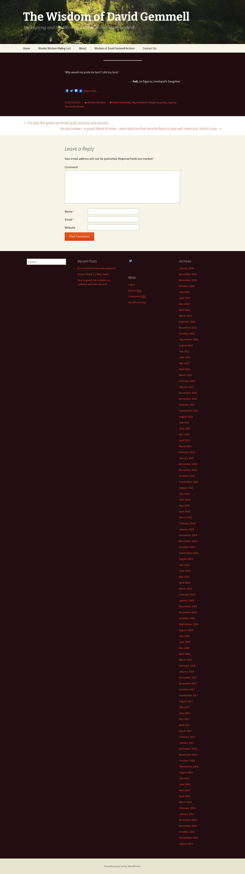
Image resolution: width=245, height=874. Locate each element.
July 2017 (184, 707)
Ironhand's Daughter (147, 102)
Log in (131, 284)
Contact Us (149, 48)
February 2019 (187, 594)
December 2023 (188, 274)
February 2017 (187, 737)
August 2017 (186, 701)
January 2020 (186, 529)
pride (163, 102)
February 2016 (187, 808)
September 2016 (188, 766)
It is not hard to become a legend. (97, 268)
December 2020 (188, 464)
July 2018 (184, 636)
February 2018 (187, 665)
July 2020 (184, 493)
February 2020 (187, 523)
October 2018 (187, 618)
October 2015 (187, 831)
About (82, 48)
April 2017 (184, 725)
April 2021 (184, 440)
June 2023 (184, 298)
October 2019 (187, 547)
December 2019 (188, 535)
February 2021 (187, 452)
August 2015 (186, 843)
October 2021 (187, 404)
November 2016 (188, 754)
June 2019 (184, 570)
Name (69, 211)
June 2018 (184, 642)
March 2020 (185, 517)
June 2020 (184, 499)
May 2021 (184, 434)
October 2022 (187, 333)
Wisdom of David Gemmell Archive (115, 48)
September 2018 (188, 624)
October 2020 (187, 476)
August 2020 (186, 487)
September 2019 (188, 553)
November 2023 (188, 280)
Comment (71, 167)
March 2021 (185, 446)
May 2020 (184, 505)
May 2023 (184, 304)
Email (69, 219)
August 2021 (186, 416)
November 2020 (188, 470)
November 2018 (188, 612)
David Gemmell (120, 102)
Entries (134, 290)
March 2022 (185, 375)
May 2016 (184, 790)
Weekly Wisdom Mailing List (54, 48)
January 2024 (186, 268)
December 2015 (188, 820)
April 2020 (184, 511)
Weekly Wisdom (96, 102)
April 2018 (184, 654)
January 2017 (186, 742)
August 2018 (186, 630)
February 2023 (187, 321)
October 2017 (187, 689)
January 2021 (186, 458)
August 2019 (186, 559)
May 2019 (184, 576)
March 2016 (185, 802)
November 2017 (188, 683)
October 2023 (187, 286)
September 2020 (188, 481)
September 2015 (188, 837)
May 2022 (184, 363)
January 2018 (186, 671)
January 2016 (186, 814)
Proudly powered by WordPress (122, 866)
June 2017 (184, 713)
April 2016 (184, 796)
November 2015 (188, 826)
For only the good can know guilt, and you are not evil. (65, 122)
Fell (133, 102)
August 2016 (186, 772)
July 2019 (184, 565)
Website (70, 227)
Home (26, 48)
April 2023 (184, 309)
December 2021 (188, 393)
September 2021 (188, 410)
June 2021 (184, 428)
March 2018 (185, 659)
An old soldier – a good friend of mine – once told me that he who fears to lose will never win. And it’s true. (141, 128)
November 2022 (188, 327)
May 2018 (184, 648)
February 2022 (187, 381)
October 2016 (187, 760)
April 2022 (184, 369)
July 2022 (184, 351)
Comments (137, 296)
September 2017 (188, 695)
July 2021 (184, 422)
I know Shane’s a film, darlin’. (94, 274)
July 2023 (184, 292)
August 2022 (186, 345)
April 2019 (184, 582)
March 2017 (185, 731)
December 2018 (188, 606)
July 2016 (184, 778)
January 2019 (186, 600)
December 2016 (188, 748)
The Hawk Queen (74, 106)
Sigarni (172, 102)
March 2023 (185, 315)
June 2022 (184, 357)
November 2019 (188, 541)
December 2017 (188, 677)
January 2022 (186, 387)
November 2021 (188, 398)
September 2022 (188, 339)
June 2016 (184, 784)
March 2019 (185, 588)
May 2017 (184, 719)
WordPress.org (137, 302)
